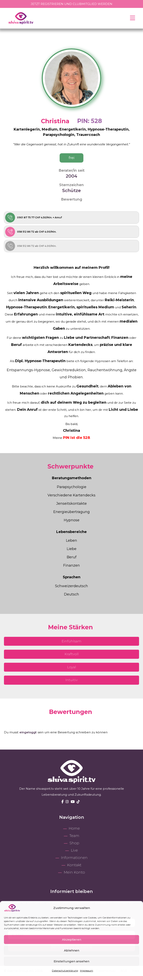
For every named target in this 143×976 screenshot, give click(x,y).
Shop (74, 843)
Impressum (86, 970)
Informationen (74, 858)
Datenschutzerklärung (65, 970)
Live (74, 850)
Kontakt (74, 865)
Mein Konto (74, 872)
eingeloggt (28, 732)
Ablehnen (71, 950)
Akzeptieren (71, 939)
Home (74, 828)
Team (74, 836)
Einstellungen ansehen (71, 961)
